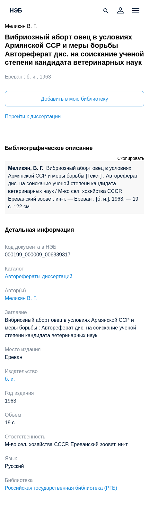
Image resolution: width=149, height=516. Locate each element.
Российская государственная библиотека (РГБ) (61, 488)
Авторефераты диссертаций (38, 276)
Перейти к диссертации (33, 116)
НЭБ (16, 11)
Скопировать (130, 158)
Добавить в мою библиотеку (74, 99)
